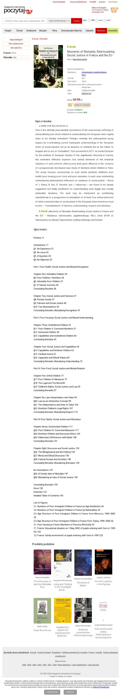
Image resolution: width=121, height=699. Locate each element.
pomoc (102, 2)
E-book (6, 53)
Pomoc (91, 652)
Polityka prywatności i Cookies (75, 652)
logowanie (112, 2)
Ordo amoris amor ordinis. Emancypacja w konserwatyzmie (103, 633)
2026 (24, 665)
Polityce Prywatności (101, 687)
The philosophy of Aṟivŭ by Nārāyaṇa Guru (42, 584)
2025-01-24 (86, 93)
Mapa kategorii (64, 665)
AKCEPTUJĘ (52, 692)
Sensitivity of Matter (83, 584)
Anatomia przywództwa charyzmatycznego (83, 632)
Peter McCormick (80, 59)
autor (100, 20)
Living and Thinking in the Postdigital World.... (63, 587)
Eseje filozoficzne (42, 630)
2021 (50, 665)
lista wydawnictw (16, 44)
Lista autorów (93, 665)
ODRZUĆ (70, 692)
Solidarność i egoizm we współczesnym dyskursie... (62, 631)
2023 (39, 665)
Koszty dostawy (44, 652)
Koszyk (33, 652)
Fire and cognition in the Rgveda (103, 583)
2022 (45, 665)
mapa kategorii (16, 39)
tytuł (108, 20)
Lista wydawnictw (78, 665)
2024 (34, 665)
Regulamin (56, 652)
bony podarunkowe (78, 2)
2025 (29, 665)
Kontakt (99, 652)
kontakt (93, 2)
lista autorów (16, 48)
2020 (55, 665)
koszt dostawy (59, 2)
